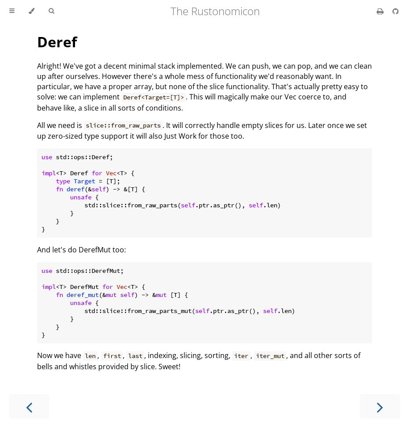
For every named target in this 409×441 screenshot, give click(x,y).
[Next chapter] (380, 406)
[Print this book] (381, 11)
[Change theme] (31, 11)
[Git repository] (395, 11)
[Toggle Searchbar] (51, 11)
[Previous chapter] (29, 406)
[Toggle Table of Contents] (11, 11)
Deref (57, 41)
